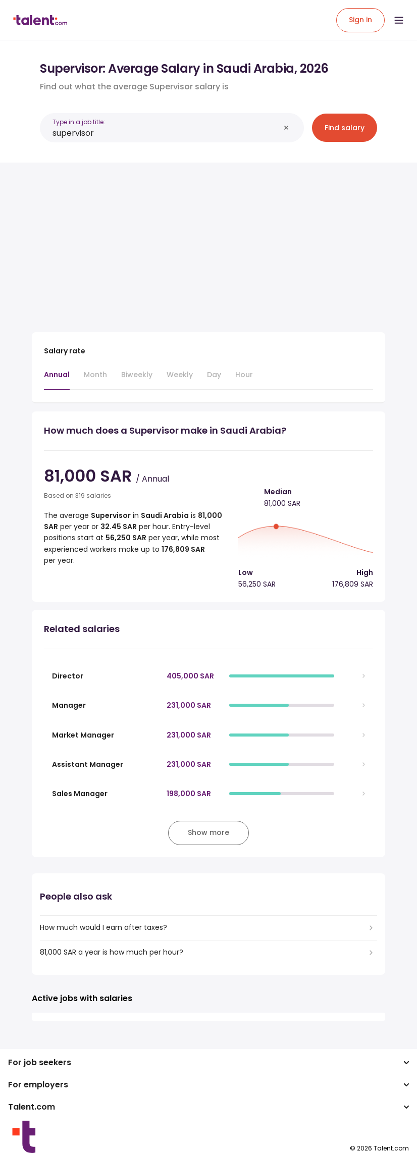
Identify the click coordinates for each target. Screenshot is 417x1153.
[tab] (57, 379)
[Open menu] (399, 20)
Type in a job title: (79, 122)
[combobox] (166, 133)
